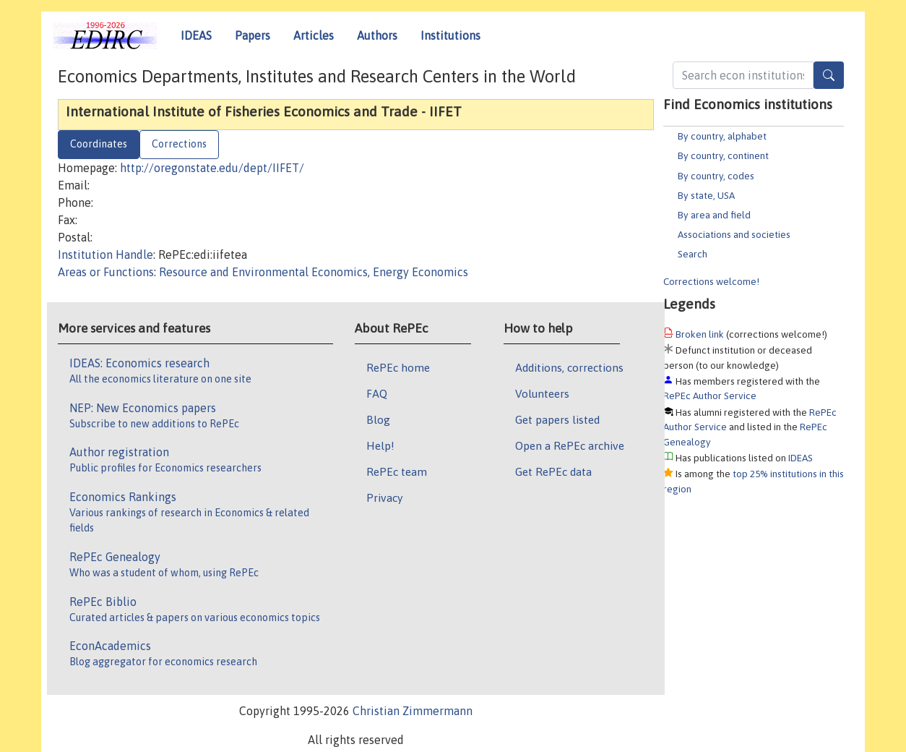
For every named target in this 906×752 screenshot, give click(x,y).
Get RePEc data (553, 471)
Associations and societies (734, 234)
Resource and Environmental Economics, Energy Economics (313, 271)
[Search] (829, 75)
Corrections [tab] (179, 144)
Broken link (700, 334)
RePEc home (398, 367)
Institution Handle (105, 254)
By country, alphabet (722, 136)
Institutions (450, 35)
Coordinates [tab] (98, 144)
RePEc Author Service (709, 395)
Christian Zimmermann (413, 710)
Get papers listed (557, 419)
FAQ (376, 393)
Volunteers (542, 393)
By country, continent (723, 155)
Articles (313, 35)
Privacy (384, 497)
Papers (252, 35)
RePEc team (396, 471)
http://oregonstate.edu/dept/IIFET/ (212, 167)
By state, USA (706, 195)
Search (692, 254)
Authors (377, 35)
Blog (378, 419)
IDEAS (196, 35)
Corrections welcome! (711, 281)
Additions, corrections (569, 367)
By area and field (714, 215)
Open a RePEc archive (569, 445)
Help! (380, 445)
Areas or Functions (106, 271)
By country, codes (716, 175)
